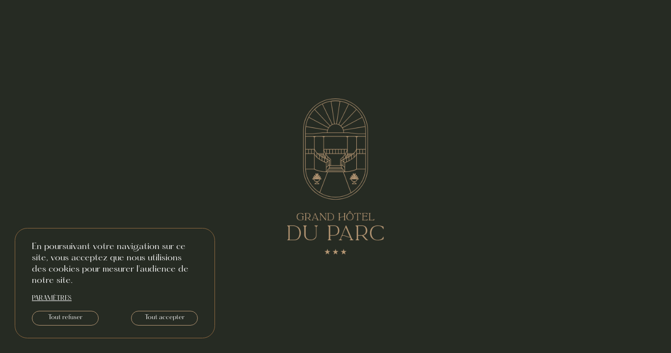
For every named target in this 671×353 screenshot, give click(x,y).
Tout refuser (65, 317)
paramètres (52, 298)
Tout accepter (165, 317)
